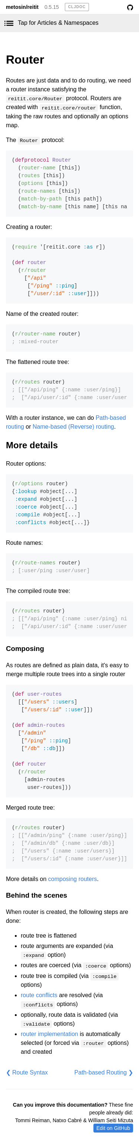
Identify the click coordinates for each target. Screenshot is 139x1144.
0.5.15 (51, 7)
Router (25, 59)
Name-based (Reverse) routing (73, 426)
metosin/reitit (22, 7)
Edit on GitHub (113, 1128)
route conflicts (39, 995)
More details (32, 445)
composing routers (72, 879)
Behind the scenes (36, 895)
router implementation (49, 1034)
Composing (25, 648)
